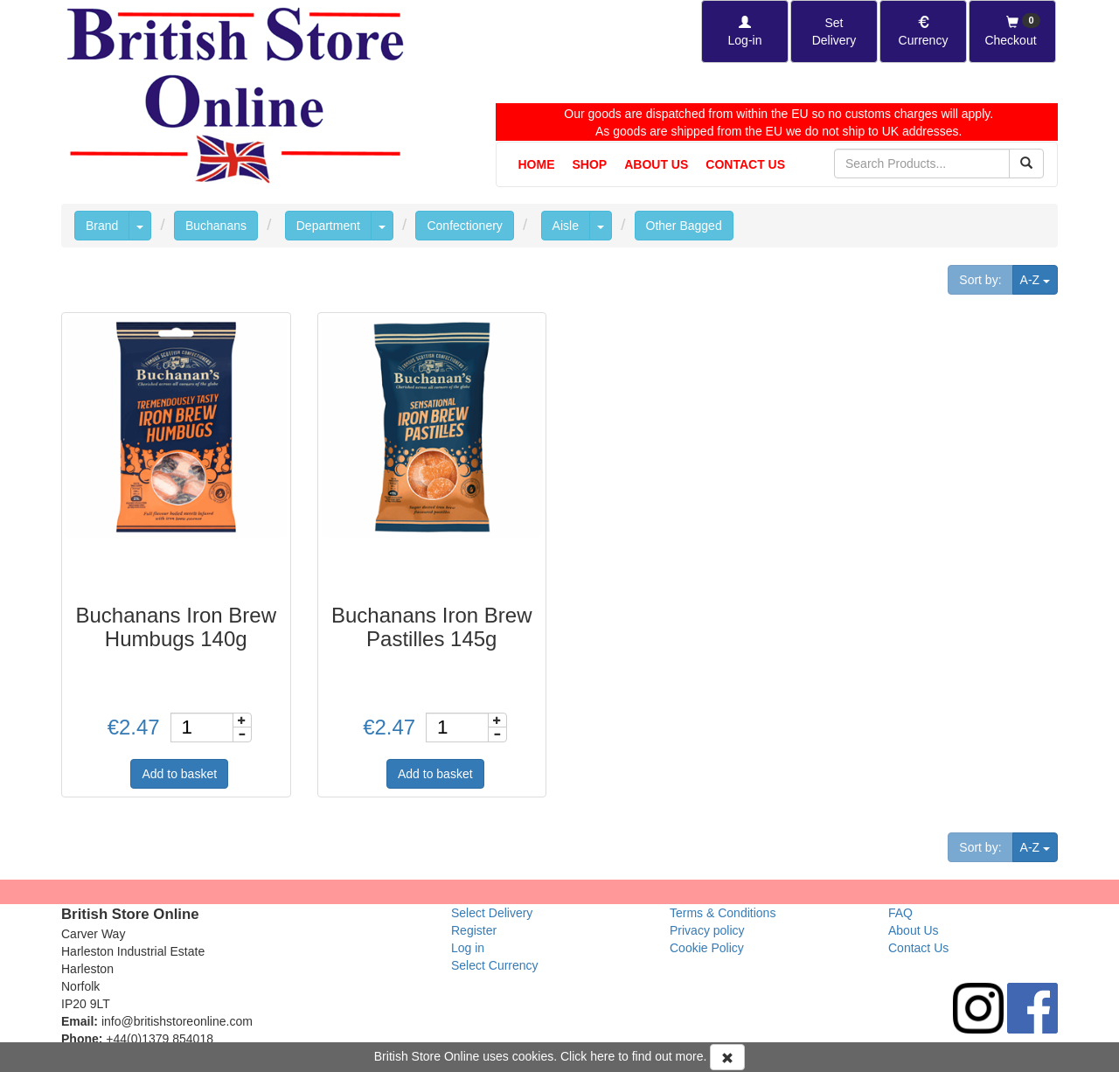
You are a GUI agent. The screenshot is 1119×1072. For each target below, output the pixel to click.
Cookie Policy (707, 948)
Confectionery (464, 226)
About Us (656, 164)
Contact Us (745, 164)
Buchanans (216, 226)
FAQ (900, 913)
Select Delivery (491, 913)
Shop (590, 164)
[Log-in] (745, 31)
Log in (467, 948)
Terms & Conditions (722, 913)
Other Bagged (684, 226)
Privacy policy (707, 930)
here (602, 1056)
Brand (102, 226)
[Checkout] (1012, 31)
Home (536, 164)
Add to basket (179, 774)
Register (474, 930)
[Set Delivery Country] (834, 31)
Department (328, 226)
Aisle (566, 226)
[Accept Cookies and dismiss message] (727, 1057)
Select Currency (495, 965)
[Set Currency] (923, 31)
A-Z (1039, 278)
